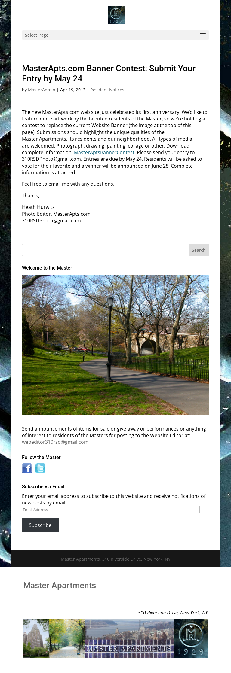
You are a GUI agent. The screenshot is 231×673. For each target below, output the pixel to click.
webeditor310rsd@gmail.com (55, 442)
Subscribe (40, 525)
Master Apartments (59, 585)
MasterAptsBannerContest (104, 152)
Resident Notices (107, 90)
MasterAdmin (41, 90)
